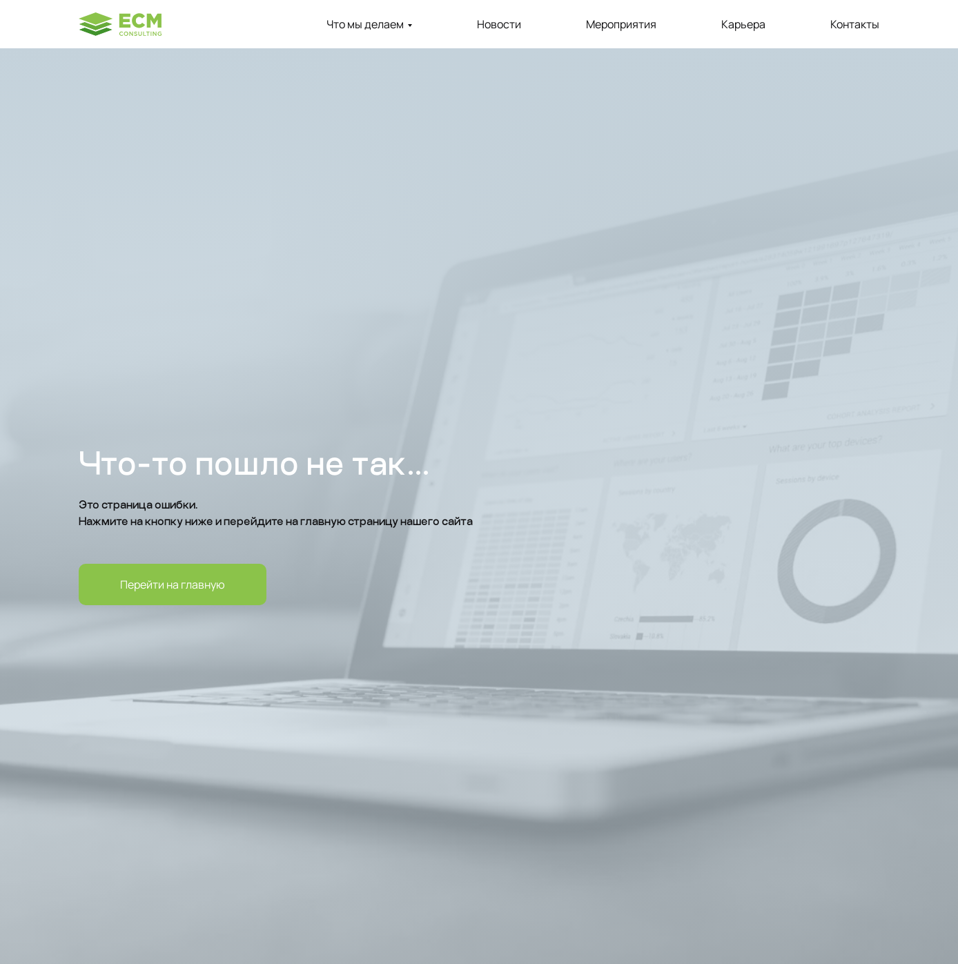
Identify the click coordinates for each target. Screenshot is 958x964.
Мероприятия (621, 24)
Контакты (854, 24)
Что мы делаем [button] (365, 24)
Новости (499, 24)
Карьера (743, 24)
